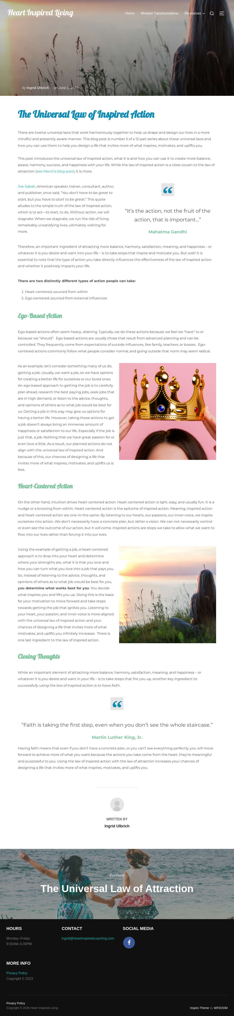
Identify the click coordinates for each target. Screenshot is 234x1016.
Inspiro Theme (199, 1008)
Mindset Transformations (159, 13)
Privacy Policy (17, 973)
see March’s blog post (54, 171)
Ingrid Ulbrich (38, 88)
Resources (195, 13)
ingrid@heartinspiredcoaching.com (88, 938)
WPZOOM (221, 1008)
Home (130, 13)
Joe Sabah (26, 186)
